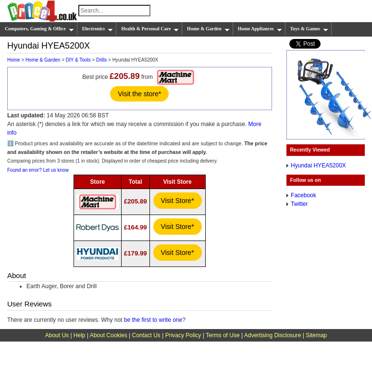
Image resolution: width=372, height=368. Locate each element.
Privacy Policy (183, 335)
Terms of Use (223, 335)
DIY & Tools (78, 60)
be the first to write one (153, 320)
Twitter (299, 204)
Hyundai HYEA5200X (318, 165)
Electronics (97, 29)
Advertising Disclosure (272, 335)
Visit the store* (139, 94)
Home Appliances (260, 29)
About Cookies (108, 335)
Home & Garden (208, 29)
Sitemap (316, 335)
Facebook (303, 195)
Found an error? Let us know (38, 170)
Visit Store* (177, 200)
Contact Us (146, 335)
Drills (101, 60)
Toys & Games (309, 29)
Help (80, 335)
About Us (57, 335)
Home (13, 60)
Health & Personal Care (150, 29)
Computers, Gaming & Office (39, 29)
